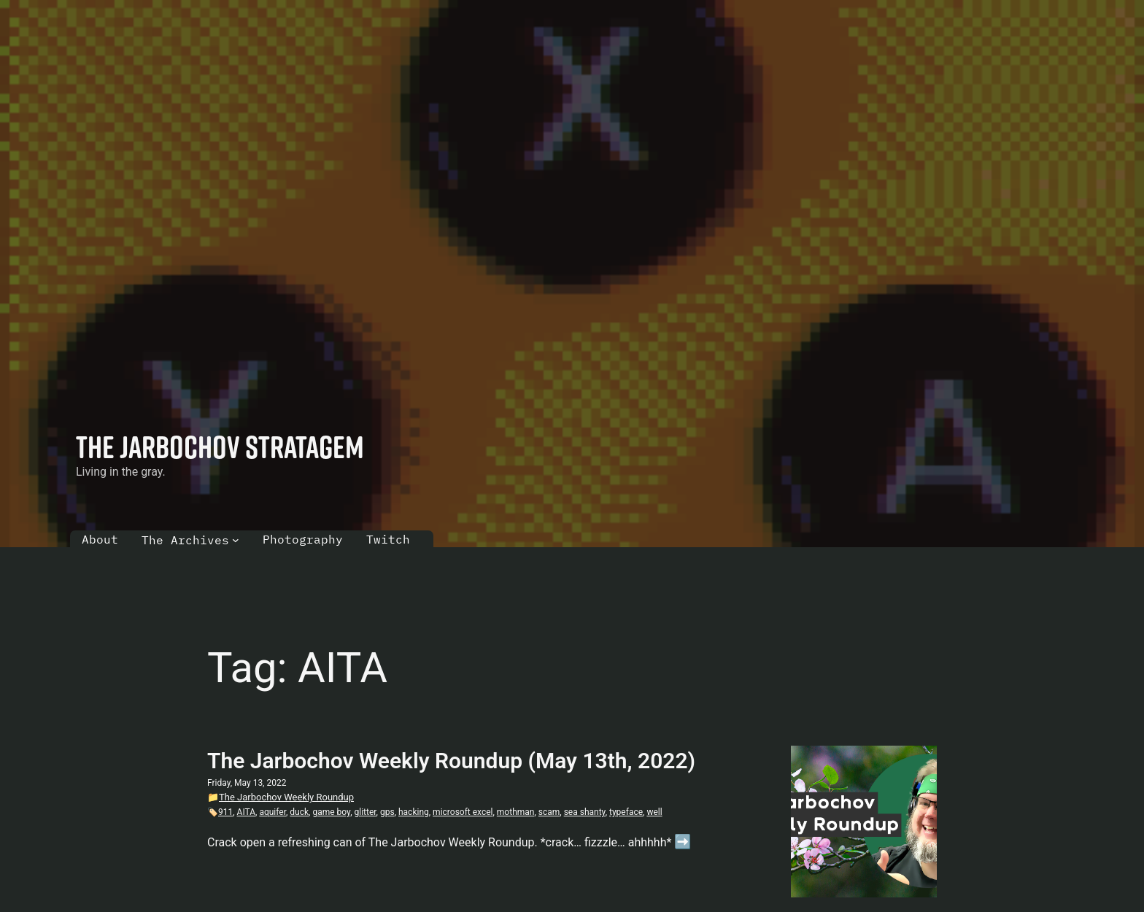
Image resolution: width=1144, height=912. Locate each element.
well (654, 812)
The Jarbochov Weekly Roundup (286, 797)
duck (299, 812)
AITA (246, 812)
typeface (626, 812)
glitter (365, 812)
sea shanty (585, 812)
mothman (516, 812)
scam (549, 812)
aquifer (272, 812)
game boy (331, 812)
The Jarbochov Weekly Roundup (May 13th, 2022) (451, 760)
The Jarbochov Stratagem (220, 446)
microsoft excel (462, 812)
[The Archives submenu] (235, 540)
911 (225, 812)
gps (387, 812)
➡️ (682, 841)
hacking (413, 812)
